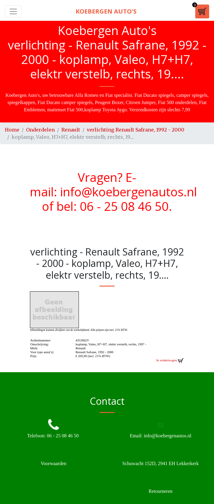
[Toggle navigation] (13, 11)
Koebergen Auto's (106, 11)
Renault (70, 130)
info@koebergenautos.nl (128, 191)
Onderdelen (40, 130)
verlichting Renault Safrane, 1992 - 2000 (135, 130)
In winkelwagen (170, 360)
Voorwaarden (53, 463)
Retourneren (160, 491)
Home (12, 130)
